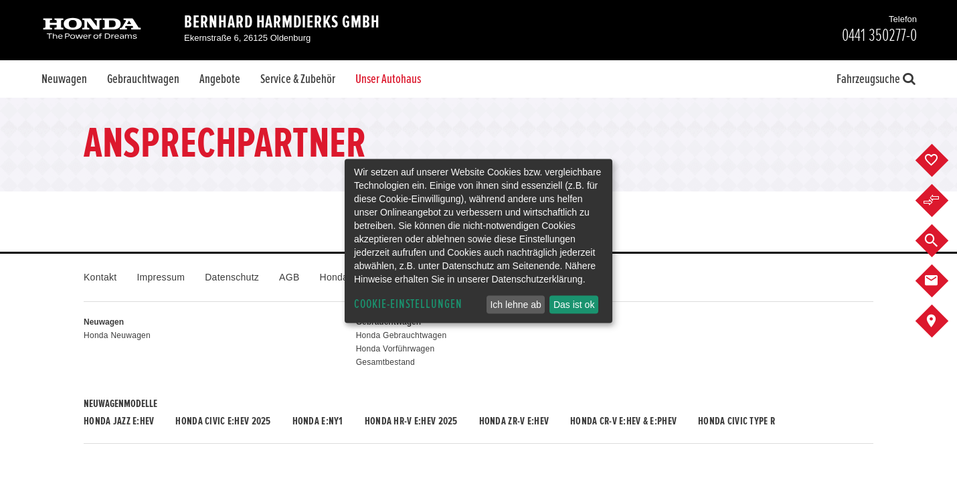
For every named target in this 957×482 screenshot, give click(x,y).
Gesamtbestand (385, 362)
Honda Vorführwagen (395, 348)
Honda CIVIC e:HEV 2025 (222, 421)
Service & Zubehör (297, 79)
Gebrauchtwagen (143, 79)
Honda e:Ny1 (317, 421)
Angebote (219, 79)
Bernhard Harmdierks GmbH (282, 22)
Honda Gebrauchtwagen (401, 335)
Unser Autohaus (388, 79)
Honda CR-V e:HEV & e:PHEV (623, 421)
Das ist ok (573, 304)
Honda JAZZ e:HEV (119, 421)
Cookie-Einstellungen (408, 304)
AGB (289, 277)
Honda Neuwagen (117, 335)
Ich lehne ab (515, 304)
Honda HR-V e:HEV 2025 (411, 421)
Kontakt (100, 277)
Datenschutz (232, 277)
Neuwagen (64, 79)
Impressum (161, 277)
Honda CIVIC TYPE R (736, 421)
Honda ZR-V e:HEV (514, 421)
